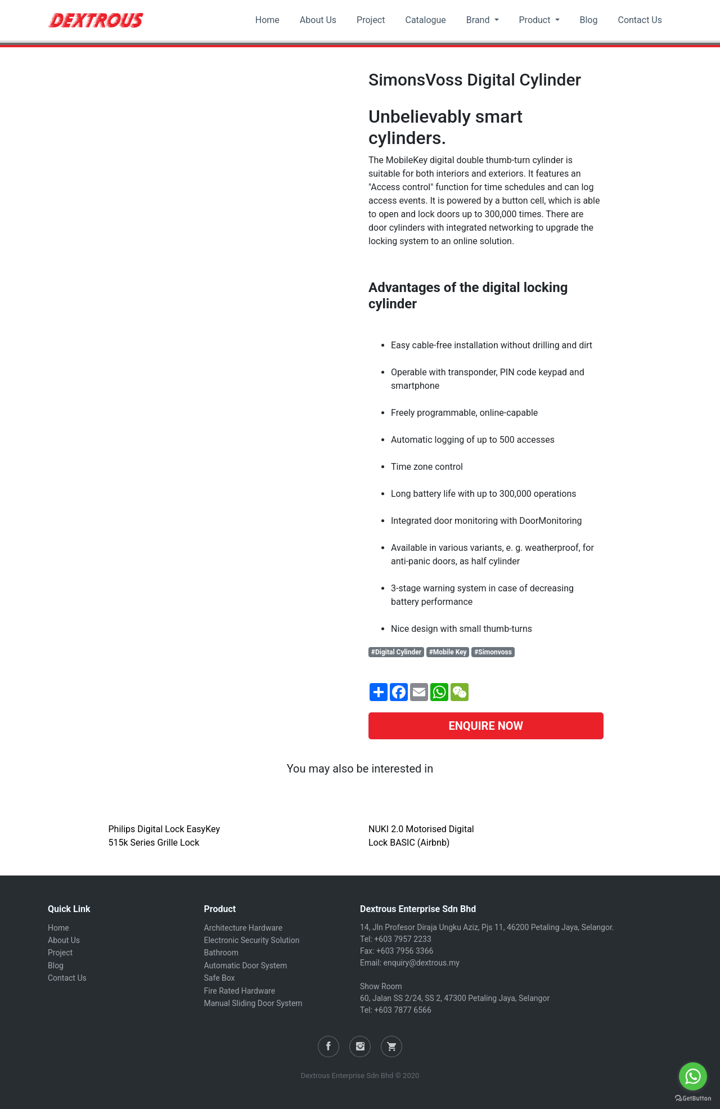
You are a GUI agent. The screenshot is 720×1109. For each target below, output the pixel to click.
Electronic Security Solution (252, 940)
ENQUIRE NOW (485, 726)
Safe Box (219, 977)
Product (536, 20)
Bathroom (221, 952)
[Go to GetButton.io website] (693, 1097)
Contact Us (640, 20)
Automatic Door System (245, 965)
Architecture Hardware (243, 927)
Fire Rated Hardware (240, 990)
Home (267, 20)
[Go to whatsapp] (693, 1076)
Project (371, 20)
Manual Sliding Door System (253, 1003)
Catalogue (425, 20)
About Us (318, 20)
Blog (589, 20)
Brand (479, 20)
